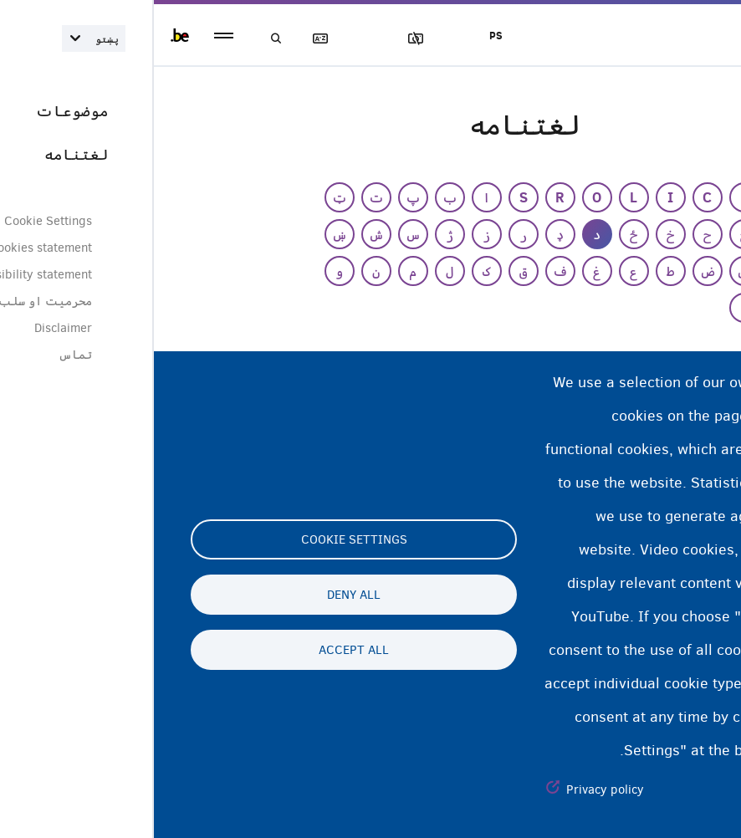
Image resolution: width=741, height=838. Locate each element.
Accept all (200, 649)
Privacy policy (451, 789)
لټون (127, 39)
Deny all (200, 594)
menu (69, 35)
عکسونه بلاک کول (270, 39)
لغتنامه (175, 39)
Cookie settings (200, 539)
